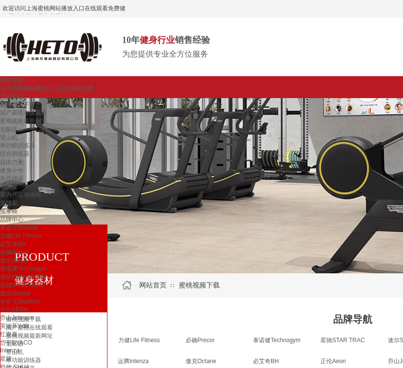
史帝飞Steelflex (20, 301)
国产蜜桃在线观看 (23, 112)
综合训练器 (14, 153)
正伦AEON (14, 309)
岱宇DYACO (16, 342)
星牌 (6, 358)
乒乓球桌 (11, 178)
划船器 (9, 129)
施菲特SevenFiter (23, 276)
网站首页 (11, 80)
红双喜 (9, 334)
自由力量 (11, 162)
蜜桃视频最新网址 (23, 121)
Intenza (9, 350)
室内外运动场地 (20, 194)
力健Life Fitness (21, 235)
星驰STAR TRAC (22, 285)
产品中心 (11, 96)
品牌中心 (11, 219)
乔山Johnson (17, 317)
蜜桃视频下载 (17, 104)
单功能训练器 (17, 145)
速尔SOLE (13, 260)
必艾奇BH (13, 244)
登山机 (9, 137)
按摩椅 (9, 211)
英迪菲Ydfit (14, 326)
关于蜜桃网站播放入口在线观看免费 (47, 88)
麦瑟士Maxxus (19, 227)
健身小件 (11, 170)
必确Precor (14, 252)
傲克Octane (15, 293)
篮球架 (9, 203)
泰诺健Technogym (23, 268)
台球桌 (9, 186)
